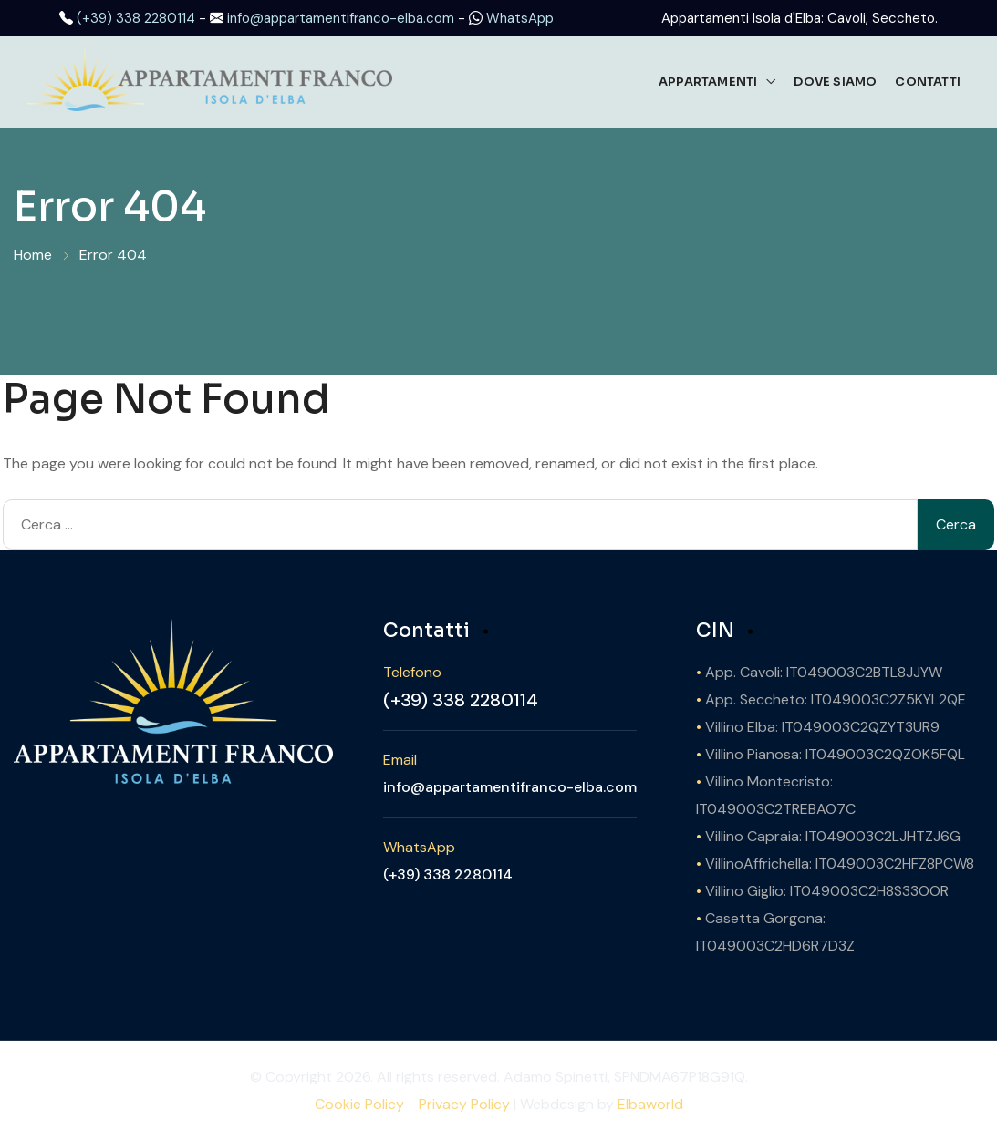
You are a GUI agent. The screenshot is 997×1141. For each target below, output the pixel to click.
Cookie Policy (359, 1104)
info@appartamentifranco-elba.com (340, 18)
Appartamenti (708, 81)
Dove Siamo (835, 81)
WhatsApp (520, 18)
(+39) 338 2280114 (136, 18)
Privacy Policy (464, 1104)
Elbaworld (650, 1104)
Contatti (928, 81)
